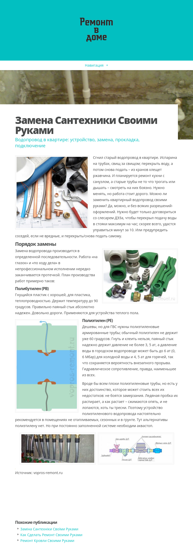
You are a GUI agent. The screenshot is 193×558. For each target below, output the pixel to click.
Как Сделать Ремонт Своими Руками (51, 534)
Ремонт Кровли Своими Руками (47, 540)
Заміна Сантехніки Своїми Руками (49, 529)
